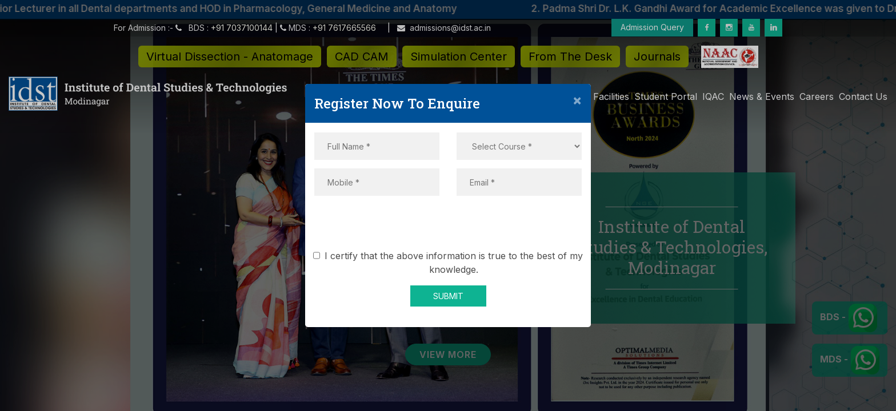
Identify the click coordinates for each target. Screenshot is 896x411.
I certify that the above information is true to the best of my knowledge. (450, 262)
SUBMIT (448, 296)
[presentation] (448, 226)
